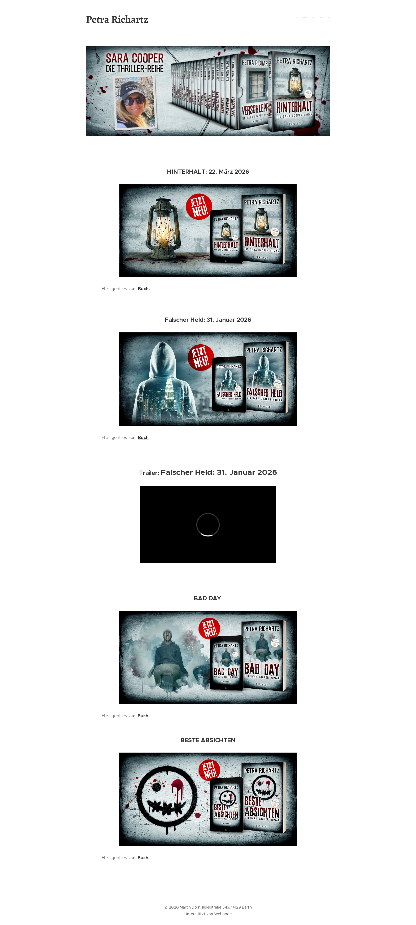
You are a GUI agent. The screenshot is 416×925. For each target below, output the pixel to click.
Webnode (223, 913)
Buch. (144, 289)
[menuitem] (309, 17)
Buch (143, 716)
